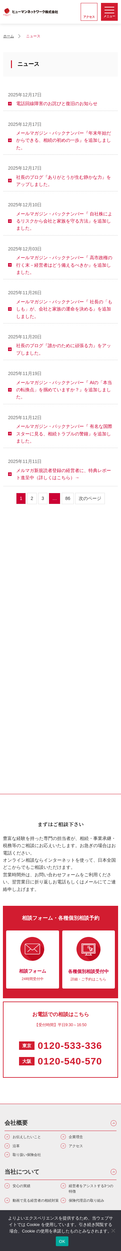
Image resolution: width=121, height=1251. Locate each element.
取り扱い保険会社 (27, 1155)
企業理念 (76, 1137)
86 (67, 498)
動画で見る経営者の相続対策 (36, 1200)
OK (62, 1241)
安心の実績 (21, 1186)
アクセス (76, 1146)
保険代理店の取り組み (86, 1200)
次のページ (90, 498)
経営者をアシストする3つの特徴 (91, 1189)
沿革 (16, 1146)
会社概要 (16, 1123)
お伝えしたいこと (27, 1137)
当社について (22, 1172)
